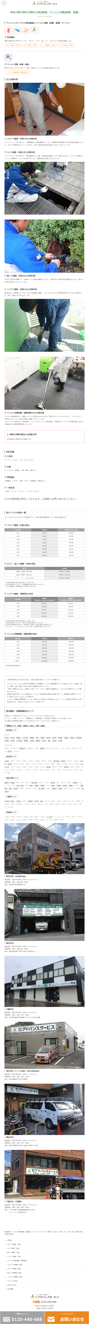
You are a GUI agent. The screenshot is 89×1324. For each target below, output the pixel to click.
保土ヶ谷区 (20, 785)
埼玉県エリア (11, 756)
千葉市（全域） (9, 801)
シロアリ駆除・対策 (14, 1256)
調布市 (42, 748)
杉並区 (66, 738)
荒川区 (12, 738)
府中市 (9, 751)
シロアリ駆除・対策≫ (66, 45)
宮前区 (65, 785)
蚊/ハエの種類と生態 (14, 1273)
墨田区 (72, 738)
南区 (31, 785)
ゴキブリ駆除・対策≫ (12, 45)
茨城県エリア (11, 812)
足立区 (6, 738)
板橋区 (18, 738)
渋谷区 (54, 738)
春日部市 (57, 761)
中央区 (12, 740)
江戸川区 (25, 738)
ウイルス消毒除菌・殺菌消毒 (17, 1260)
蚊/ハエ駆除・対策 (13, 1252)
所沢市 (66, 767)
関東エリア (26, 726)
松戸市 (36, 801)
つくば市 (49, 817)
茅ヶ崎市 (42, 788)
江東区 (42, 738)
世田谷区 (79, 738)
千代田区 (19, 740)
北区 (37, 738)
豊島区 (26, 740)
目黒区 (54, 740)
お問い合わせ (11, 1285)
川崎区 (42, 785)
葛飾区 (32, 738)
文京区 (44, 740)
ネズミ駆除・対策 (13, 1248)
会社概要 (10, 1289)
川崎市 (36, 785)
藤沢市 (54, 788)
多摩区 (71, 785)
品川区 (48, 738)
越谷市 (63, 761)
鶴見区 (75, 782)
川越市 (9, 764)
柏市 (41, 801)
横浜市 (6, 782)
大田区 (60, 740)
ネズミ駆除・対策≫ (30, 45)
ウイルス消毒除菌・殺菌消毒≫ (17, 72)
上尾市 (6, 761)
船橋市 (30, 801)
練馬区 (38, 740)
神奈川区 (34, 782)
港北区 (53, 782)
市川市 (18, 801)
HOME (9, 1240)
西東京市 (22, 748)
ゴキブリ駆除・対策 (14, 1244)
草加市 (48, 767)
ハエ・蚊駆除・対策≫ (48, 45)
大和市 (60, 788)
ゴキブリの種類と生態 (14, 1265)
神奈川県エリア (12, 778)
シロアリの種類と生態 (14, 1277)
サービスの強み (12, 1281)
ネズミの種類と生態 (14, 1269)
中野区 (32, 740)
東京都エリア (11, 730)
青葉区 (12, 782)
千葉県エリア (11, 797)
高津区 (59, 785)
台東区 (6, 740)
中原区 (53, 785)
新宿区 (60, 738)
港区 (49, 740)
